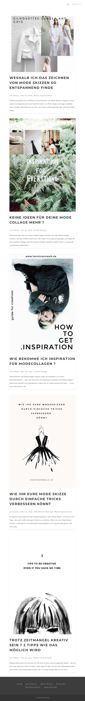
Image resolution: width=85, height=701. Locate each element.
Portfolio (31, 684)
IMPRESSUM (50, 687)
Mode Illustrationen (43, 95)
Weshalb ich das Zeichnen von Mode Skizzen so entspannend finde (39, 83)
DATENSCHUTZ (33, 687)
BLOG (20, 684)
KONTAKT (60, 684)
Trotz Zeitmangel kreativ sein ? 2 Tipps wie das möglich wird (38, 645)
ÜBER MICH (46, 684)
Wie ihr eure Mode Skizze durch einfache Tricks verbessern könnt (38, 499)
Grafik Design (40, 230)
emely (16, 95)
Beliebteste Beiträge (43, 512)
